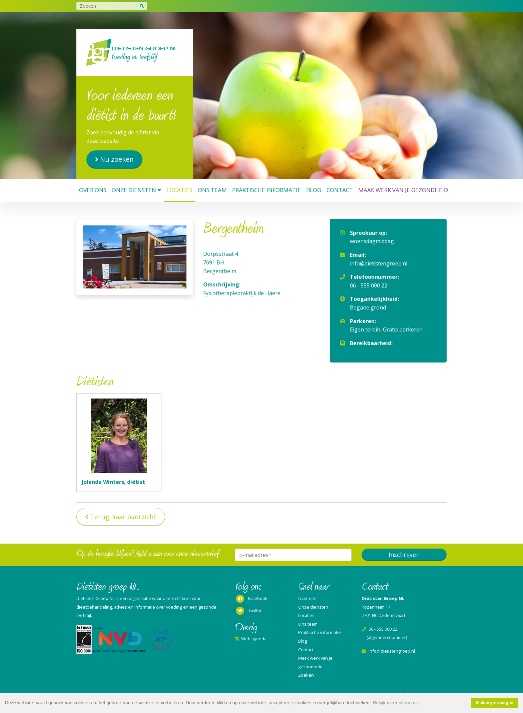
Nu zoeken (117, 159)
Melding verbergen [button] (494, 702)
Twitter (248, 611)
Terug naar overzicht (123, 516)
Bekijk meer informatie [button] (396, 702)
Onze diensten (136, 190)
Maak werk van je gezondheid (403, 190)
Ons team (212, 190)
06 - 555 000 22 (368, 285)
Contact (340, 190)
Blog (313, 190)
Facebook (251, 599)
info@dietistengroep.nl (378, 263)
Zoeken (306, 675)
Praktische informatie (266, 190)
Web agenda (251, 639)
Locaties (179, 190)
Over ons (92, 190)
